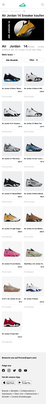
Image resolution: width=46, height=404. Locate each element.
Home (4, 11)
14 (24, 11)
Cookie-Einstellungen (21, 396)
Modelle (14, 391)
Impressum (7, 393)
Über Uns (18, 393)
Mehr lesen (9, 54)
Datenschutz (31, 393)
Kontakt (5, 396)
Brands (5, 391)
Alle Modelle (12, 60)
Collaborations (27, 391)
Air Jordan (15, 11)
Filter (34, 60)
